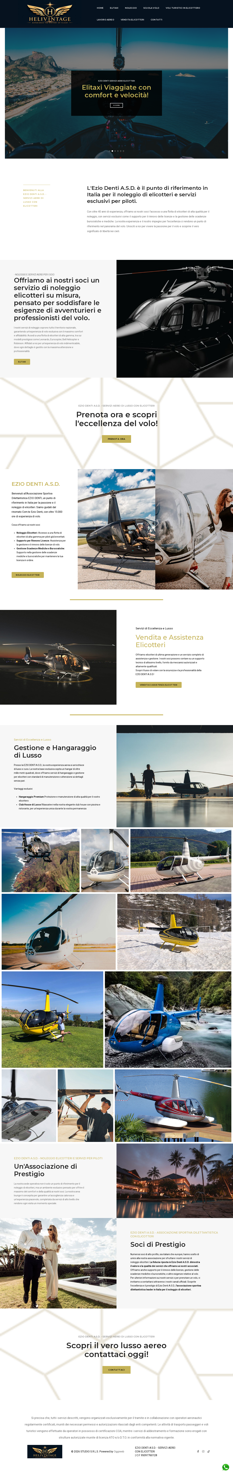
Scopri (116, 105)
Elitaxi (114, 8)
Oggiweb (119, 1451)
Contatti (156, 19)
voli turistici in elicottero (183, 8)
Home (100, 8)
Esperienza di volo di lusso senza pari (117, 91)
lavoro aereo (105, 19)
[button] (109, 151)
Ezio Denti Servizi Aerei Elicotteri (116, 81)
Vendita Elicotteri (132, 19)
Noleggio (131, 8)
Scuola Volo (151, 8)
